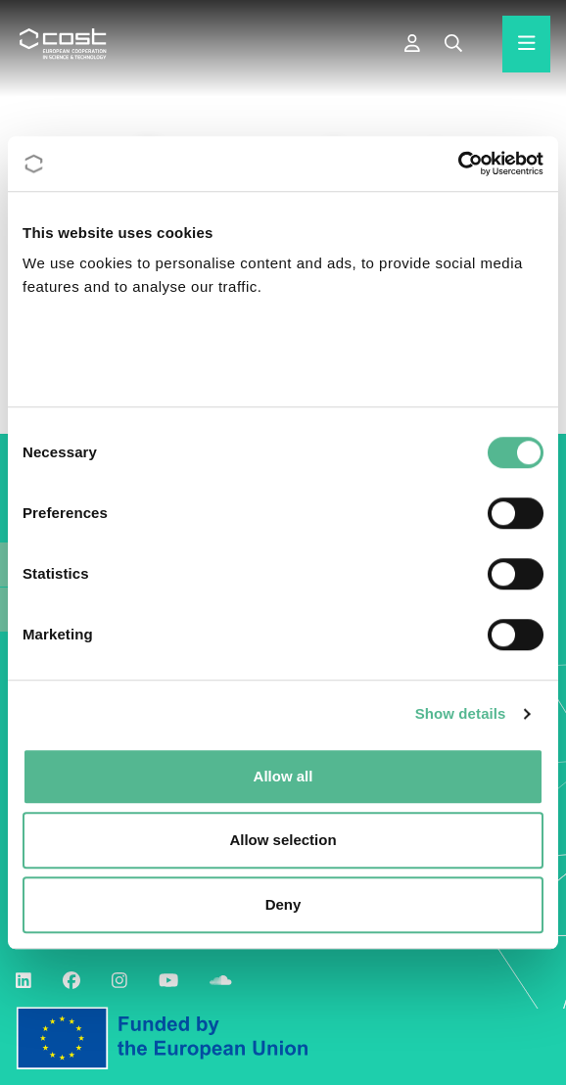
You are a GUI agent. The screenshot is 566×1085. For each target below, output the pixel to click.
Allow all (283, 776)
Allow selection (282, 839)
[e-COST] (412, 44)
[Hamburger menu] (526, 44)
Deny (283, 904)
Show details (460, 713)
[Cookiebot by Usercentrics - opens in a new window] (457, 163)
